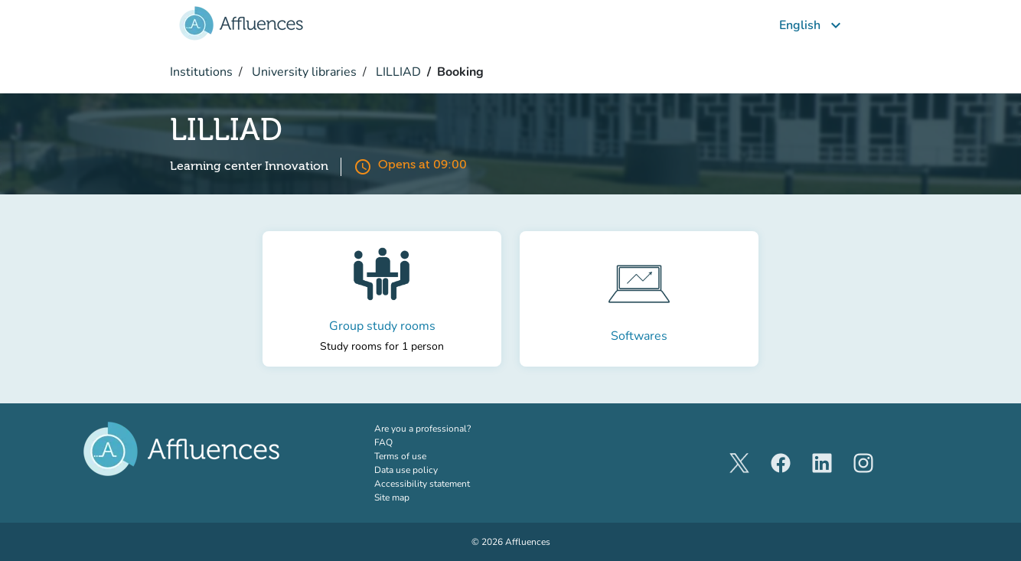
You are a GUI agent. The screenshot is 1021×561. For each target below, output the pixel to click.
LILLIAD (397, 72)
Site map (391, 497)
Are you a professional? (441, 428)
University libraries (303, 72)
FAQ (383, 442)
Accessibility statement (422, 484)
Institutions (201, 72)
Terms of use (400, 456)
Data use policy (406, 470)
